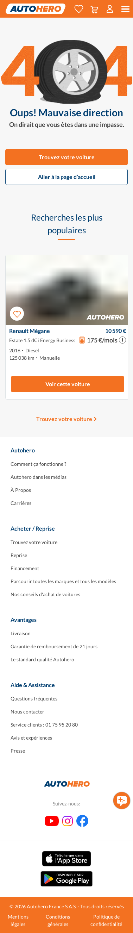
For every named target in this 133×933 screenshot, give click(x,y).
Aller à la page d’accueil (66, 176)
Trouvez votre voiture (67, 157)
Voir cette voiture (67, 384)
